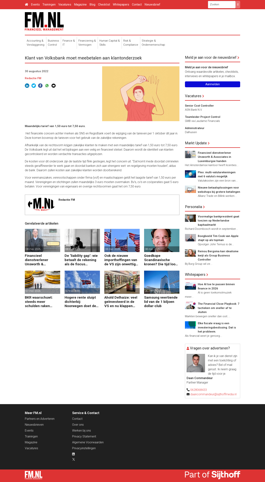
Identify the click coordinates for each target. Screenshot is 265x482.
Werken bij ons (81, 430)
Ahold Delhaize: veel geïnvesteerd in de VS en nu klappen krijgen (120, 301)
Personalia (193, 207)
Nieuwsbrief (152, 4)
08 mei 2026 (33, 249)
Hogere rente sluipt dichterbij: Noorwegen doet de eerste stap (80, 301)
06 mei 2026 (112, 291)
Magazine (80, 4)
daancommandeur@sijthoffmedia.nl (213, 394)
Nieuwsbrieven (34, 424)
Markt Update (196, 143)
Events (35, 4)
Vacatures (64, 4)
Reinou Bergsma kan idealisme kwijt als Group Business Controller (218, 255)
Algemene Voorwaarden (88, 442)
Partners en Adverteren (39, 419)
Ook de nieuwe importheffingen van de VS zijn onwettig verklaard (120, 260)
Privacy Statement (84, 436)
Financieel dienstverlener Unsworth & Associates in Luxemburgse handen (42, 260)
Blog (92, 4)
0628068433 (198, 390)
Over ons (78, 424)
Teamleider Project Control (202, 117)
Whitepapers (121, 4)
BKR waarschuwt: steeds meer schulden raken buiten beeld (39, 301)
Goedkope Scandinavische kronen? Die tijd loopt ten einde (161, 260)
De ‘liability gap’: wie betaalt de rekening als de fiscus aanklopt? (81, 260)
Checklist (104, 4)
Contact (137, 4)
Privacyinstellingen (84, 448)
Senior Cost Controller (199, 105)
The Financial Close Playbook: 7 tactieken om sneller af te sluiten (218, 308)
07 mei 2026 (33, 291)
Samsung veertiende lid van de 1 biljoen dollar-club (161, 301)
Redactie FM (33, 78)
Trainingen (49, 4)
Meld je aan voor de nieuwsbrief (210, 57)
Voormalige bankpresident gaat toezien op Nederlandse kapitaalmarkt (218, 220)
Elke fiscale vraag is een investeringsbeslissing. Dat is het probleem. (217, 327)
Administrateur (194, 128)
